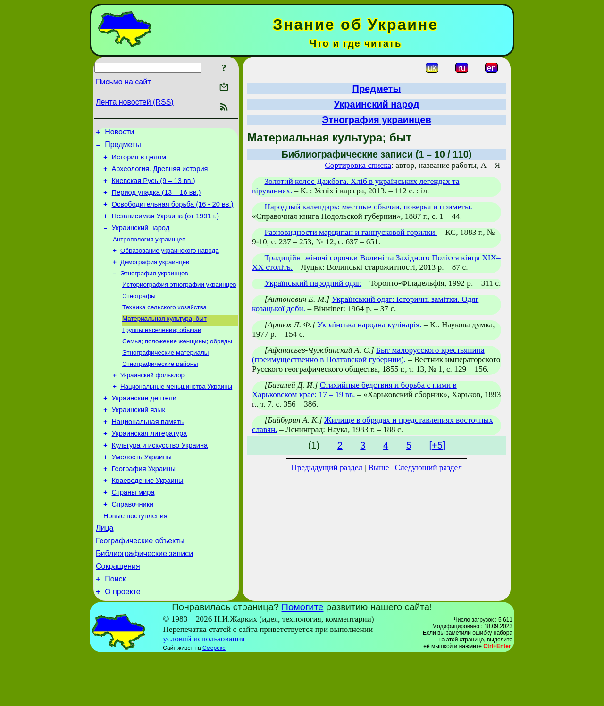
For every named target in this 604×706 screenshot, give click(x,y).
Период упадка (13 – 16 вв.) (156, 201)
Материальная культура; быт (164, 338)
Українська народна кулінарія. (369, 324)
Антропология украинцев (149, 253)
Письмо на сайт (123, 82)
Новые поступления (135, 557)
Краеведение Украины (148, 518)
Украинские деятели (144, 425)
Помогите (303, 657)
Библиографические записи (144, 599)
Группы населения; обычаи (161, 351)
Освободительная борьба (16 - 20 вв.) (173, 214)
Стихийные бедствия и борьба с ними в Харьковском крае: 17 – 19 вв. (354, 390)
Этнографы (139, 314)
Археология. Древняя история (160, 174)
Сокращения (118, 613)
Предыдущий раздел (326, 467)
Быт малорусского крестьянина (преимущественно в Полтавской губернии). (368, 355)
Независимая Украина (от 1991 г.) (165, 227)
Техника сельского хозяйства (164, 326)
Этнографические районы (160, 387)
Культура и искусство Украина (160, 478)
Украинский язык (138, 438)
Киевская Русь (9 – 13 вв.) (153, 187)
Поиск (115, 627)
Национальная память (148, 452)
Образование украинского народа (169, 265)
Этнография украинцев (154, 289)
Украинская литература (149, 465)
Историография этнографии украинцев (179, 302)
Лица (105, 571)
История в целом (139, 161)
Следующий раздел (428, 467)
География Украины (144, 504)
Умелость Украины (142, 491)
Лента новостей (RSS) (135, 102)
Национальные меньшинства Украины (176, 412)
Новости (119, 133)
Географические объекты (140, 585)
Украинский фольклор (152, 400)
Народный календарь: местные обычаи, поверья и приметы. (368, 206)
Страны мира (133, 531)
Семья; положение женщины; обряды (177, 363)
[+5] (437, 445)
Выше (378, 467)
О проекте (122, 642)
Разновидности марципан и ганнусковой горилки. (350, 232)
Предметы (123, 147)
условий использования (204, 688)
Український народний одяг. (312, 283)
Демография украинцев (154, 277)
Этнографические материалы (165, 375)
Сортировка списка (358, 165)
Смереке (214, 698)
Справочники (133, 544)
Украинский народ (141, 240)
